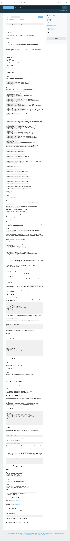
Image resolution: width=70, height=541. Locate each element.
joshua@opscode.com (18, 507)
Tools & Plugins (23, 2)
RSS (6, 15)
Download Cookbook (56, 38)
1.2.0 (15, 17)
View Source (49, 25)
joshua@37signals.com (17, 504)
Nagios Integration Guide (22, 290)
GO (64, 8)
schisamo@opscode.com (18, 508)
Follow (41, 17)
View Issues (54, 25)
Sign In (65, 2)
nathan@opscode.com (18, 506)
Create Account (60, 2)
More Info (29, 2)
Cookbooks (16, 2)
